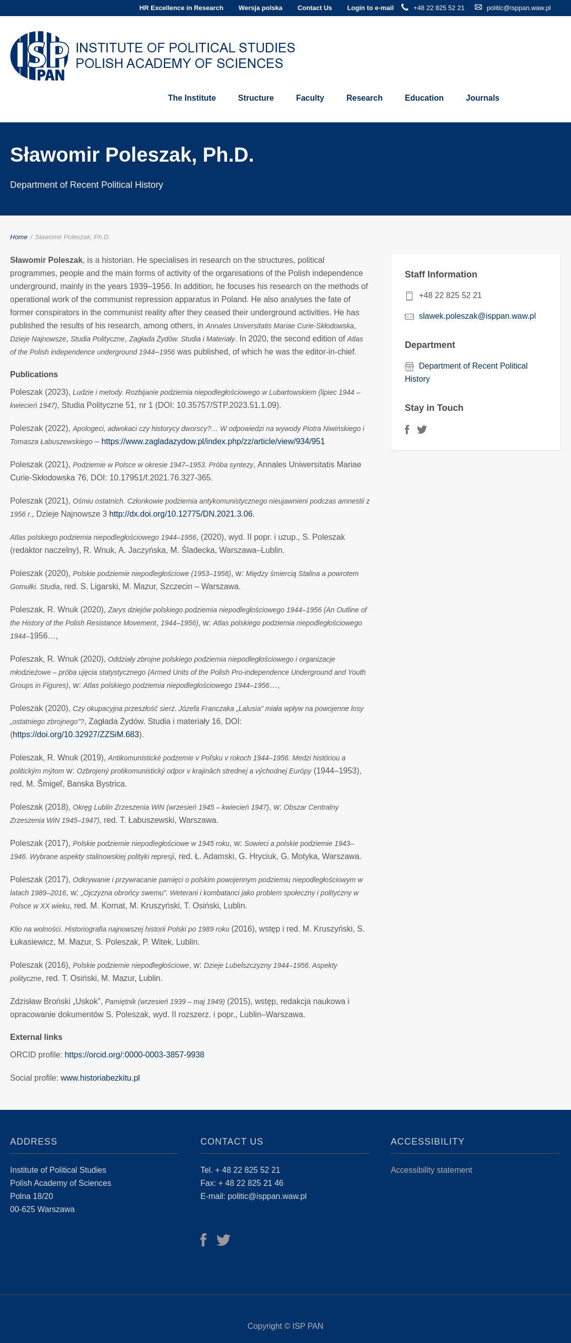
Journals (482, 98)
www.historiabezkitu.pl (100, 1078)
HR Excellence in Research (181, 8)
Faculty (310, 98)
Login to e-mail (370, 8)
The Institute (192, 98)
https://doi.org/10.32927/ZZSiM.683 (76, 734)
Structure (256, 98)
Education (424, 98)
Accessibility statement (431, 1170)
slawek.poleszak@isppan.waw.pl (477, 316)
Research (364, 98)
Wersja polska (260, 8)
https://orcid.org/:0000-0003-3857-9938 (134, 1054)
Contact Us (315, 8)
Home (19, 237)
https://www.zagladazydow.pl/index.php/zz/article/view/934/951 (213, 441)
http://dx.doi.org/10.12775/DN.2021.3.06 (181, 514)
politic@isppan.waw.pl (519, 8)
